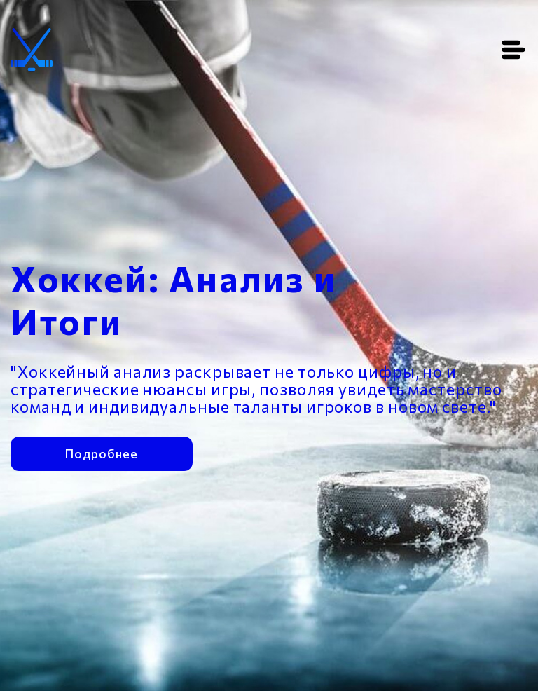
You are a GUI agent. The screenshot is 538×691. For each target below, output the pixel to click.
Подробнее (101, 452)
